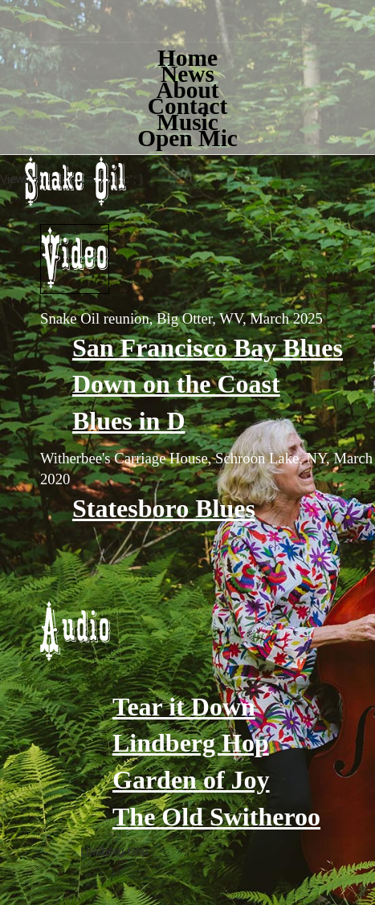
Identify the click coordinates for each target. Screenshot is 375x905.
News (187, 74)
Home (187, 58)
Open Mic (187, 138)
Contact (187, 106)
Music (187, 122)
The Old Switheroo (216, 816)
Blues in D (128, 420)
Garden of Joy (191, 779)
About (187, 90)
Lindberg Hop (190, 742)
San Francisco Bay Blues (207, 347)
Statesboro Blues (163, 508)
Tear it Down (183, 706)
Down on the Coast (176, 383)
